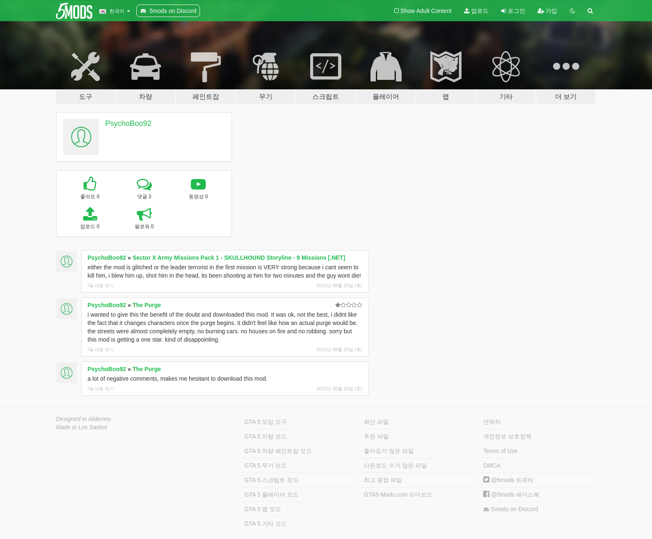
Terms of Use (500, 451)
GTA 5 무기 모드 (265, 465)
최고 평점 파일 (383, 480)
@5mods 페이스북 (511, 494)
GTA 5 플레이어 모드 (271, 494)
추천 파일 (376, 436)
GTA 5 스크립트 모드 (271, 480)
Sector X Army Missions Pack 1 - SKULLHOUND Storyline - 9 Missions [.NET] (239, 257)
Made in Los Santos (82, 427)
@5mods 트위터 (508, 480)
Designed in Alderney (83, 419)
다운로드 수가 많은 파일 (395, 465)
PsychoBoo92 (128, 123)
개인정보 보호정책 (507, 436)
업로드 (476, 10)
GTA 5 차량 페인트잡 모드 (278, 451)
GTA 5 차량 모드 (265, 436)
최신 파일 (376, 421)
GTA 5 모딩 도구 (265, 421)
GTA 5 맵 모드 (262, 509)
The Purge (147, 305)
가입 (548, 10)
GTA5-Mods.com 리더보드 (398, 494)
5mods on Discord (510, 509)
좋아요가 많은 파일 (389, 451)
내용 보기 (101, 285)
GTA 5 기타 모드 (265, 523)
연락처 (492, 421)
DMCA (491, 465)
